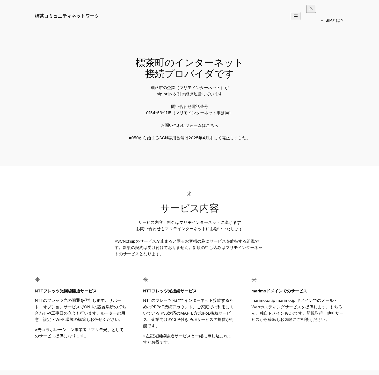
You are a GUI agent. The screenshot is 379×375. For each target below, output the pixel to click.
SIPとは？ (335, 20)
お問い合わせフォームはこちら (189, 125)
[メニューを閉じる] (311, 9)
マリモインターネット (199, 222)
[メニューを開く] (295, 16)
